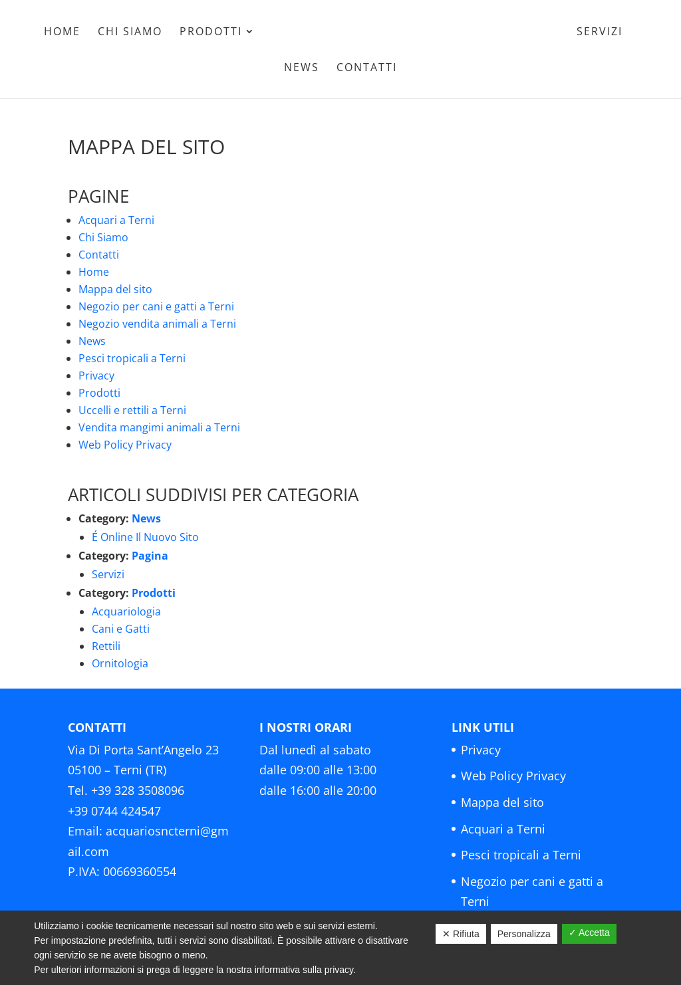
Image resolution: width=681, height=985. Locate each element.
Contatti (367, 68)
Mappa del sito (115, 289)
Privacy (96, 375)
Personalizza (524, 934)
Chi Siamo (130, 33)
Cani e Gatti (121, 628)
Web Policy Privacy (125, 444)
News (301, 68)
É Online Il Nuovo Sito (145, 537)
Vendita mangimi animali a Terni (159, 427)
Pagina (150, 555)
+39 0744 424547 (114, 811)
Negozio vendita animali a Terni (157, 323)
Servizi (599, 33)
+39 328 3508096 (137, 790)
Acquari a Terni (116, 220)
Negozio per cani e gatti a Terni (156, 306)
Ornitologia (120, 663)
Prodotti (211, 33)
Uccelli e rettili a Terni (132, 410)
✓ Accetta (589, 932)
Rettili (106, 646)
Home (62, 33)
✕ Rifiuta (460, 934)
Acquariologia (126, 611)
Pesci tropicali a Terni (132, 358)
